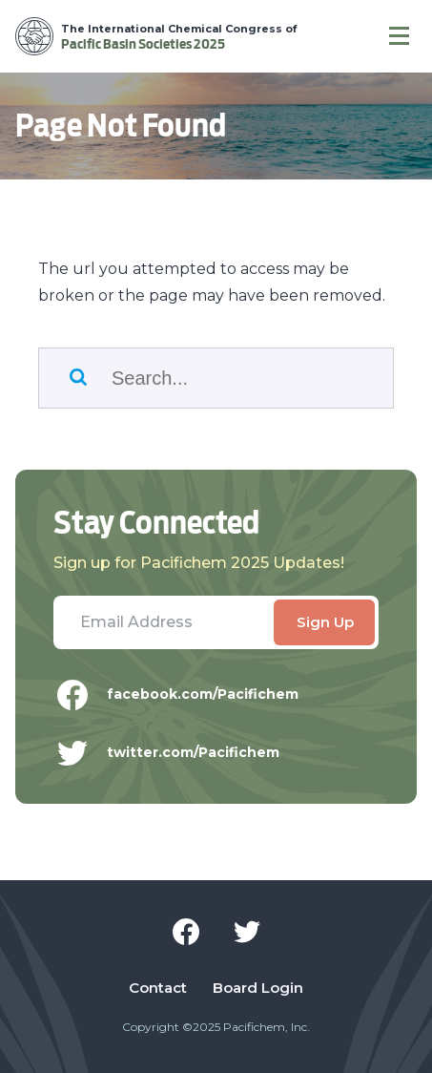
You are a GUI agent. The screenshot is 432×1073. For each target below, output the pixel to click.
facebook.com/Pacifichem (190, 695)
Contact (158, 988)
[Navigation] (399, 36)
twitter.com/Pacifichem (180, 753)
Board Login (258, 988)
